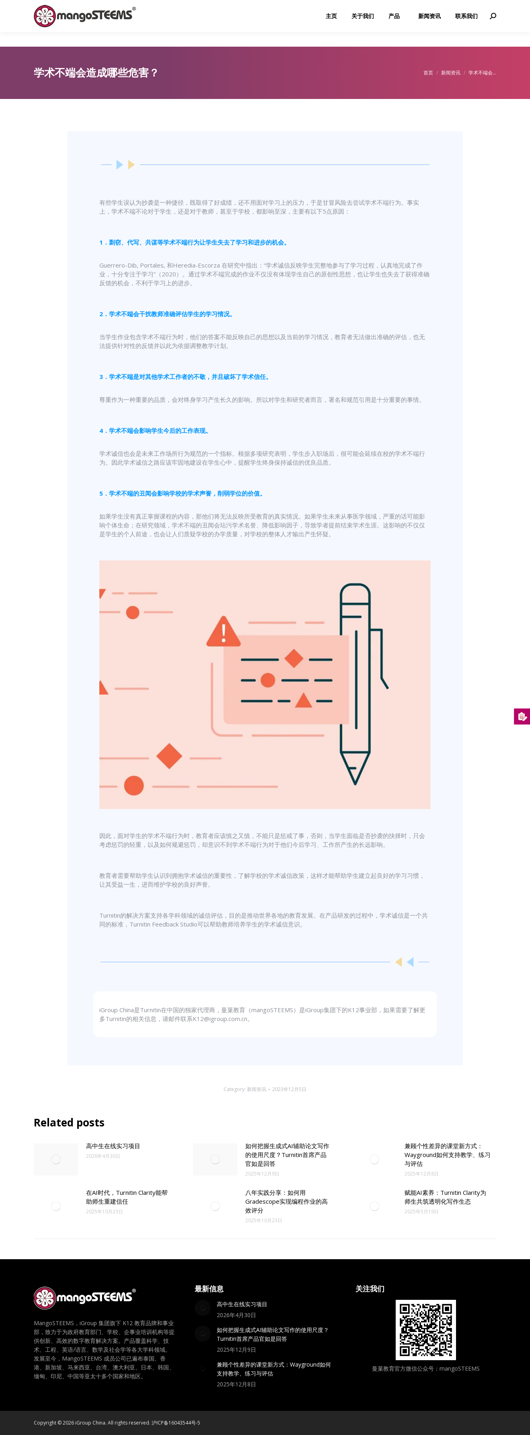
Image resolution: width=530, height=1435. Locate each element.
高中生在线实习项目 (113, 1146)
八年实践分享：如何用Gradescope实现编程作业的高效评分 (286, 1201)
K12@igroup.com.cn (464, 7)
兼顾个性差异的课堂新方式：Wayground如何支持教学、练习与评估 (448, 1154)
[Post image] (56, 1159)
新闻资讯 (256, 1089)
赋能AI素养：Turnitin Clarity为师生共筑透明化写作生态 (445, 1196)
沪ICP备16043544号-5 (176, 1422)
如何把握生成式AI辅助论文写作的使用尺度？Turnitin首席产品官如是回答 (287, 1154)
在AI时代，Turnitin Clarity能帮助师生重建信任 (127, 1196)
